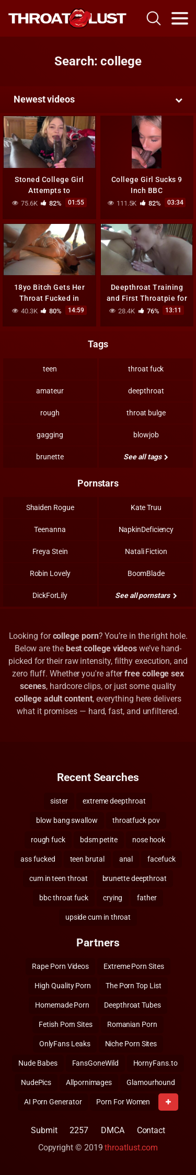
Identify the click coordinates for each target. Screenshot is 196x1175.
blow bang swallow (67, 820)
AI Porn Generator (53, 1102)
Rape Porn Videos (60, 966)
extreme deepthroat (114, 801)
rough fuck (48, 839)
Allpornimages (89, 1082)
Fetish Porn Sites (66, 1024)
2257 (79, 1130)
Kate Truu (146, 507)
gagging (50, 435)
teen (50, 369)
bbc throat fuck (63, 898)
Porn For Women (123, 1102)
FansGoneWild (95, 1063)
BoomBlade (146, 573)
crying (113, 898)
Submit (44, 1130)
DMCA (112, 1130)
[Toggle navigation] (179, 18)
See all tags (145, 457)
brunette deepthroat (134, 878)
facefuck (161, 859)
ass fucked (37, 859)
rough (50, 413)
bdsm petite (99, 839)
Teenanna (49, 529)
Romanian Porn (132, 1024)
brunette (49, 457)
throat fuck (146, 369)
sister (59, 801)
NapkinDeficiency (146, 529)
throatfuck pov (136, 820)
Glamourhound (150, 1082)
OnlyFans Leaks (64, 1044)
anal (126, 859)
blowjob (145, 435)
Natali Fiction (146, 551)
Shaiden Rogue (50, 507)
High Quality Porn (62, 985)
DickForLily (49, 595)
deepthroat (146, 391)
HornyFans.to (155, 1063)
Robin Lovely (50, 573)
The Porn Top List (134, 985)
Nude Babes (37, 1063)
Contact (151, 1130)
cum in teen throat (58, 878)
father (147, 898)
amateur (49, 391)
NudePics (36, 1082)
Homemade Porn (62, 1005)
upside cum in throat (98, 917)
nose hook (148, 839)
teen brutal (87, 859)
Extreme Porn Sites (133, 966)
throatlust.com (131, 1148)
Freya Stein (50, 551)
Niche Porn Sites (131, 1044)
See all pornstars (146, 595)
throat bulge (146, 413)
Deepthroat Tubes (132, 1005)
